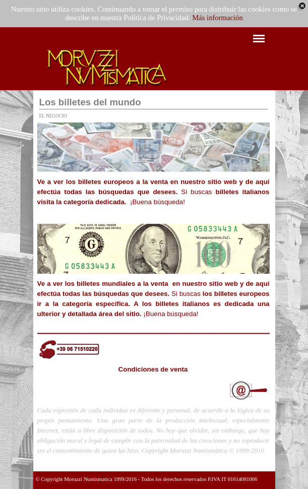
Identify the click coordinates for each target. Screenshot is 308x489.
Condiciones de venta (153, 369)
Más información (217, 18)
